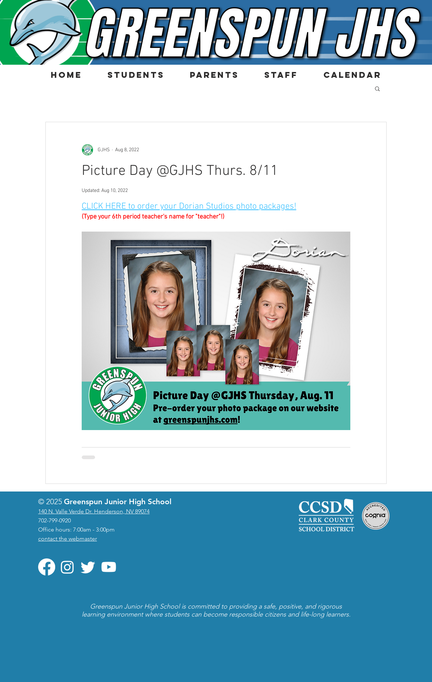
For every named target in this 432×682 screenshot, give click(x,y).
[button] (135, 75)
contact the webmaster (67, 538)
